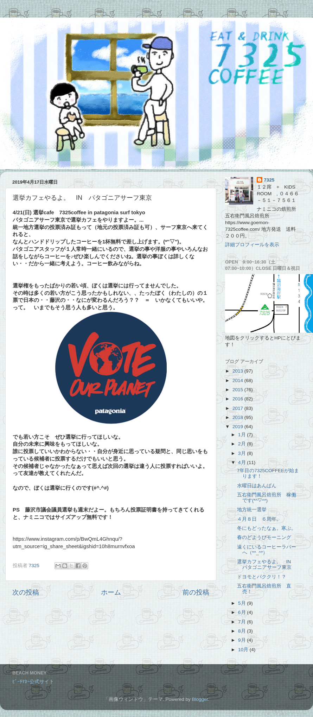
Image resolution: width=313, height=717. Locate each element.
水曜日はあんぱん (256, 485)
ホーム (111, 592)
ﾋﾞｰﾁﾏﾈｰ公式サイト (33, 681)
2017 (238, 408)
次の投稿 (25, 592)
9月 (242, 640)
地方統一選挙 (252, 509)
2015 (238, 389)
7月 (242, 621)
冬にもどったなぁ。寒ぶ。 (266, 528)
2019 (238, 426)
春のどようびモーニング (264, 537)
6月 (242, 612)
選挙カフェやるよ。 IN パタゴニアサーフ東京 (266, 564)
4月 (242, 462)
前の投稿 (196, 592)
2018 (238, 417)
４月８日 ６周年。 (261, 519)
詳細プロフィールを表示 (252, 244)
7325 (269, 180)
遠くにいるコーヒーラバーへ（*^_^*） (266, 549)
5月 (242, 603)
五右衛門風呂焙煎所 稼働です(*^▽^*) (266, 497)
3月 (242, 453)
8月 (242, 631)
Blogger (200, 699)
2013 (238, 371)
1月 (242, 434)
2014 (238, 380)
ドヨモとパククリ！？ (261, 576)
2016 (238, 398)
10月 (244, 649)
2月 (242, 443)
